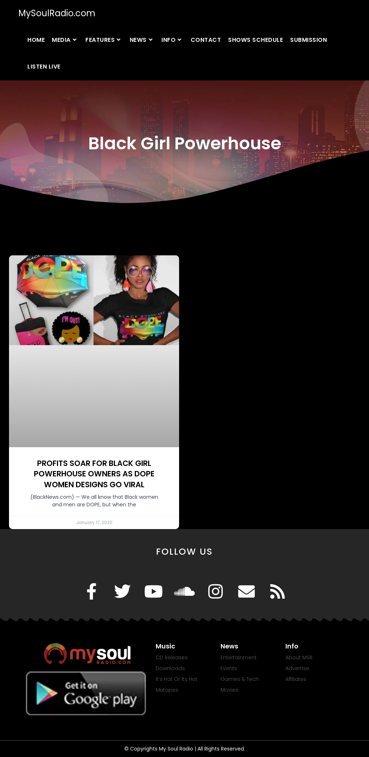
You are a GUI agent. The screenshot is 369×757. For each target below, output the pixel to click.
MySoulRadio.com (56, 13)
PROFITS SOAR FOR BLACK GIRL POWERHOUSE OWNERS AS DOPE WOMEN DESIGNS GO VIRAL (94, 474)
